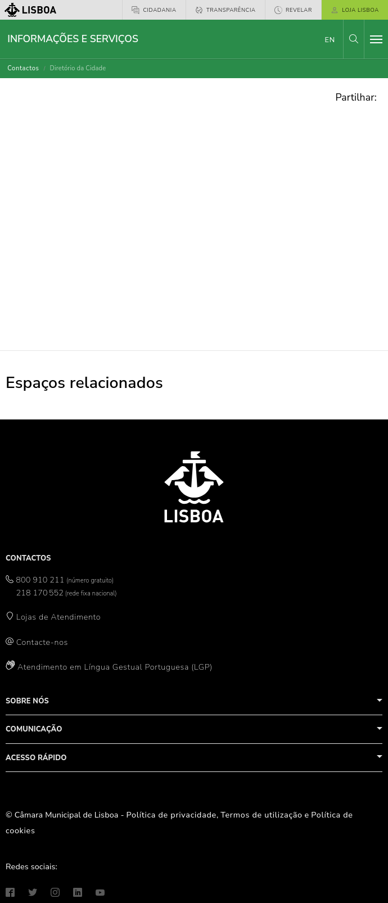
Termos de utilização (261, 814)
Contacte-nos (42, 642)
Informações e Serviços (72, 39)
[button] (353, 39)
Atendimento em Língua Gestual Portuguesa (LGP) (115, 666)
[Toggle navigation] (376, 39)
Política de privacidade (171, 814)
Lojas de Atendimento (58, 616)
